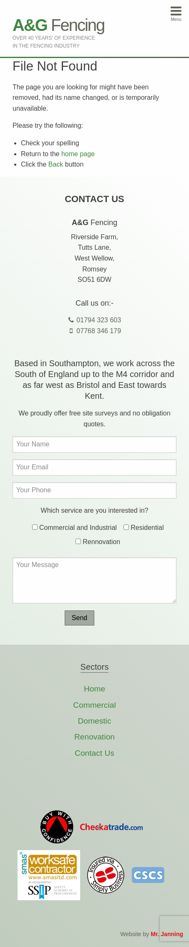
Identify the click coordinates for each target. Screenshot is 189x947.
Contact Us (94, 753)
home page (78, 153)
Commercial (94, 705)
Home (94, 688)
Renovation (94, 736)
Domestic (94, 721)
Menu (176, 13)
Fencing (58, 25)
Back (55, 164)
